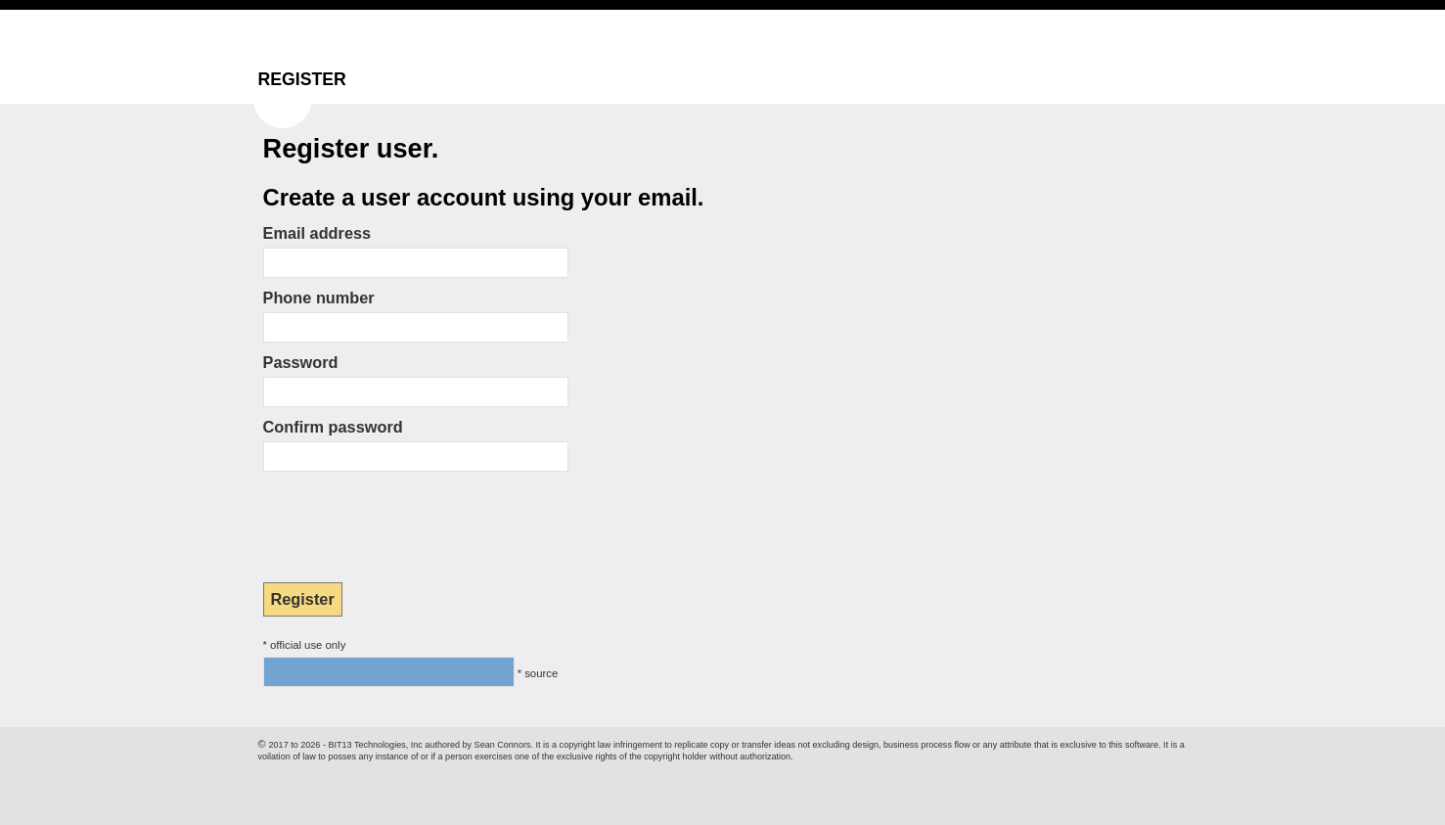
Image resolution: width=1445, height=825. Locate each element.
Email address (317, 233)
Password (301, 362)
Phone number (319, 297)
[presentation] (412, 520)
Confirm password (333, 426)
